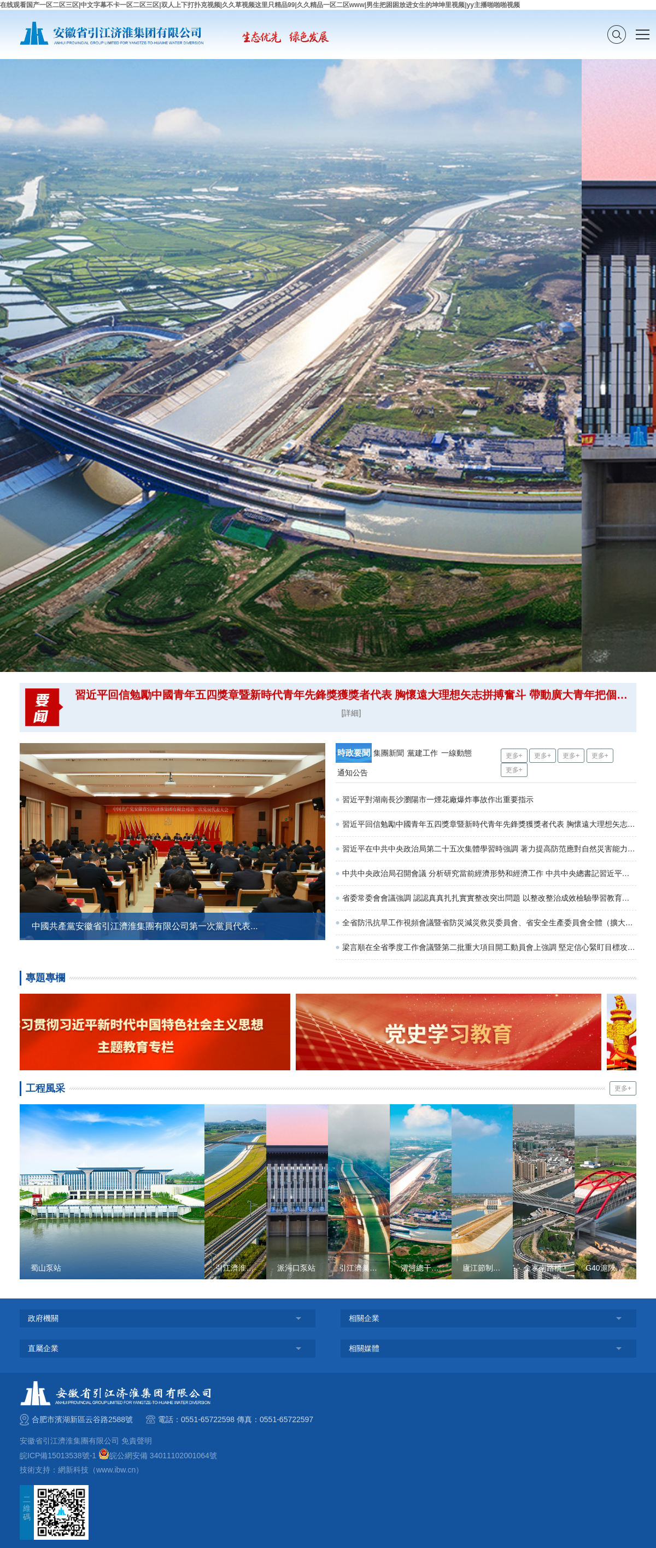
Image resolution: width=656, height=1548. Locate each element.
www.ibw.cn (116, 1469)
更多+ (514, 755)
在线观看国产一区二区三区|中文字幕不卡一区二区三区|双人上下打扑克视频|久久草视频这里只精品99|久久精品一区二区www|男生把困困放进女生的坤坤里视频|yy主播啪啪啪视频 (260, 5)
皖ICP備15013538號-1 (58, 1455)
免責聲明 (136, 1440)
